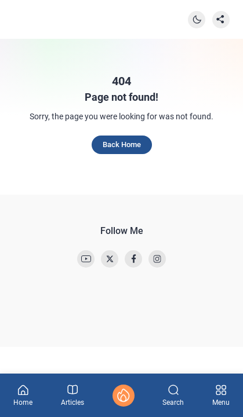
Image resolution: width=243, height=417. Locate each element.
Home (22, 396)
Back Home (122, 144)
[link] (86, 259)
